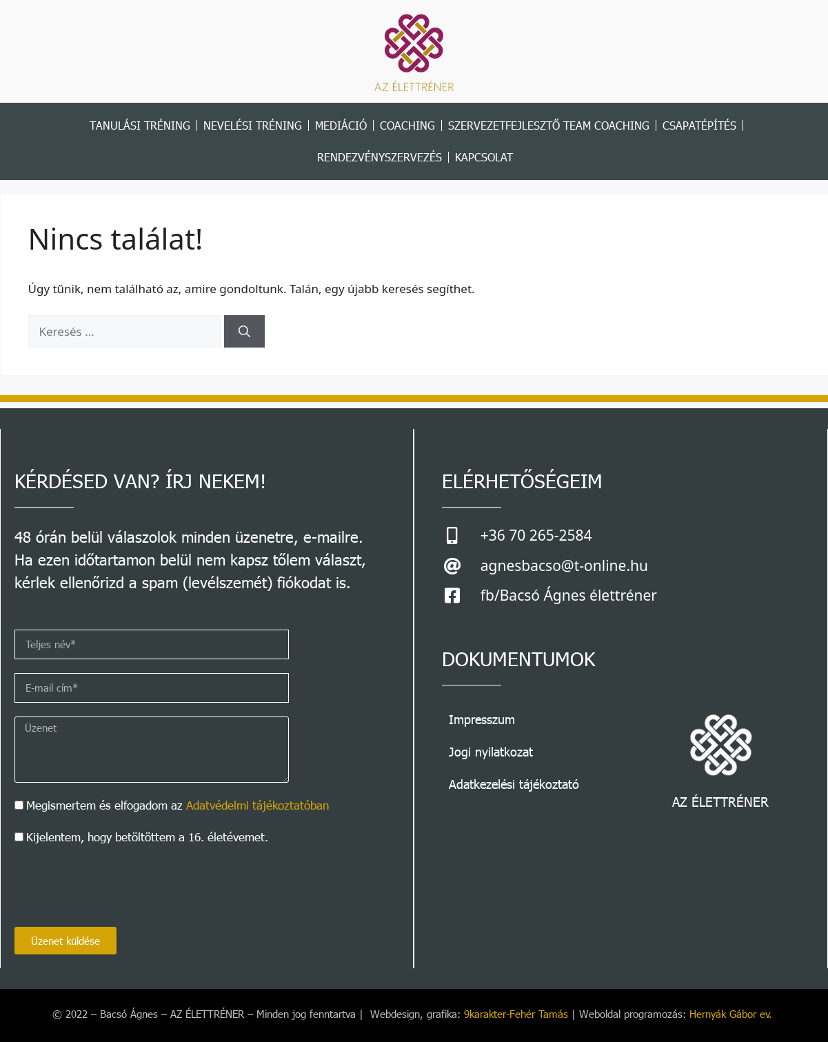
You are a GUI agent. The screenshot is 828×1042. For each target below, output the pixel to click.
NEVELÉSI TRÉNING (252, 125)
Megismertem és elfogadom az (177, 804)
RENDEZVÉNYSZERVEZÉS (379, 157)
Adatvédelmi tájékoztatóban (257, 804)
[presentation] (119, 886)
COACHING (407, 125)
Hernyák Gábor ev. (732, 1014)
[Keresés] (244, 331)
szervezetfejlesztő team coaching (548, 125)
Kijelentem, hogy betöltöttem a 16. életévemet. (147, 836)
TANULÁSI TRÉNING (140, 125)
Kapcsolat (484, 157)
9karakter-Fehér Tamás (516, 1014)
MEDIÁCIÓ (341, 125)
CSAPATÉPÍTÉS (699, 125)
